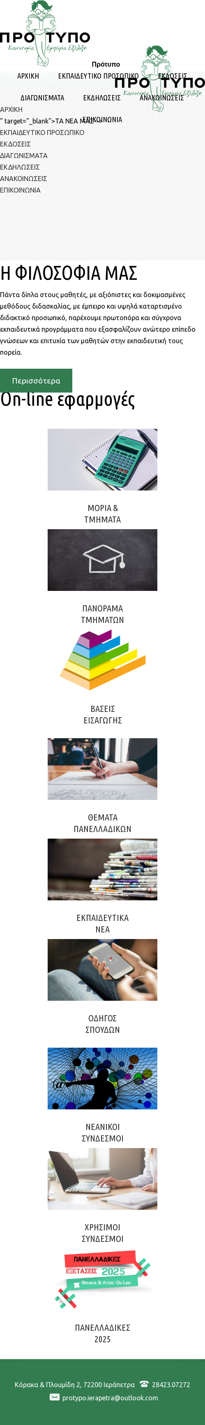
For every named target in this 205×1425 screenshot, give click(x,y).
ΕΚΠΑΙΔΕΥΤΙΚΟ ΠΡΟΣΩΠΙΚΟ (98, 76)
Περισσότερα (36, 380)
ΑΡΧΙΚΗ (28, 76)
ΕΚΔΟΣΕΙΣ (172, 76)
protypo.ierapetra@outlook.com (110, 1398)
